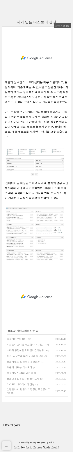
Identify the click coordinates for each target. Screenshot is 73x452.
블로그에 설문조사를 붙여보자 (23, 378)
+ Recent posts (11, 425)
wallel (51, 442)
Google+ (55, 447)
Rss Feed (18, 447)
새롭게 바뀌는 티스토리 (19, 367)
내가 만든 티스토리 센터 (36, 22)
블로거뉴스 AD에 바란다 (20, 373)
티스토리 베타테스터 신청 (20, 384)
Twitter (29, 447)
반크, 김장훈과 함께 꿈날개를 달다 (25, 356)
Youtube (46, 447)
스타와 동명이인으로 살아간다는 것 (25, 350)
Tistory (33, 442)
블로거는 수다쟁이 (16, 339)
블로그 (11, 330)
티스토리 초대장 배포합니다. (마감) (25, 344)
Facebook (37, 447)
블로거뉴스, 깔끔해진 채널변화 (23, 361)
